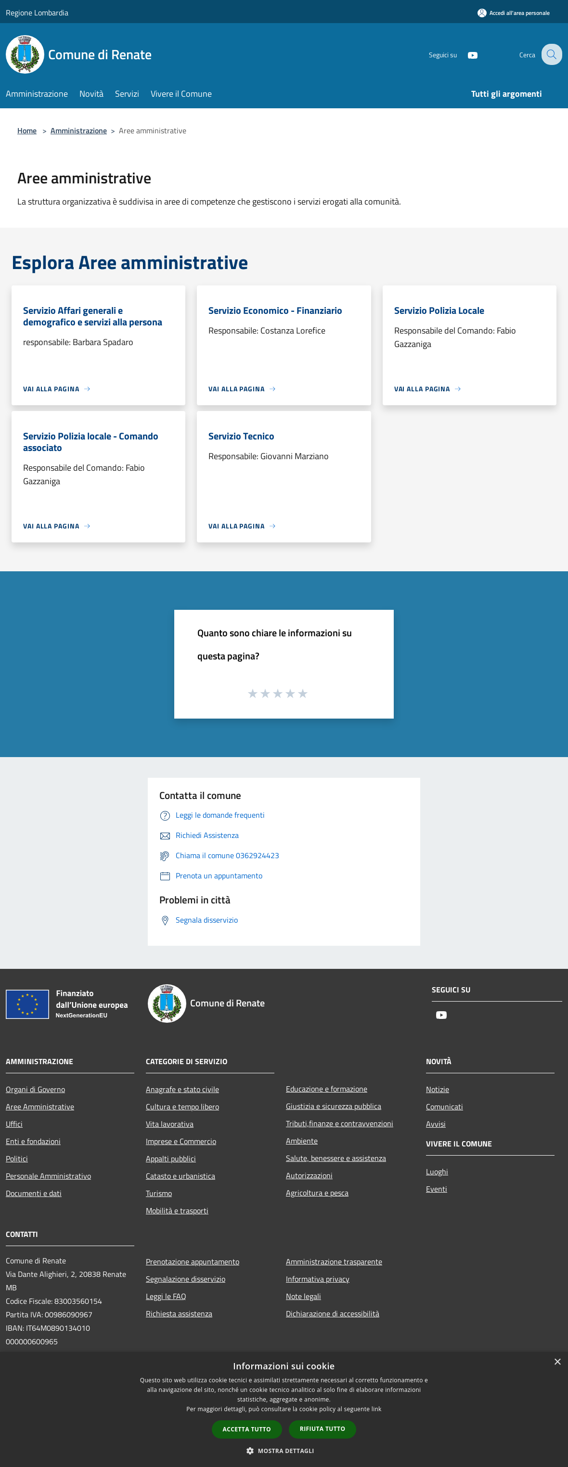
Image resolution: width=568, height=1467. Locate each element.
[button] (284, 1450)
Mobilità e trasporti (177, 1210)
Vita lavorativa (170, 1124)
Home (27, 130)
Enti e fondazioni (33, 1141)
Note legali (303, 1296)
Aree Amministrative (40, 1106)
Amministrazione (79, 130)
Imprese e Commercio (181, 1141)
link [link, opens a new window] (377, 1409)
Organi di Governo (35, 1089)
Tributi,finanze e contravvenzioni (339, 1123)
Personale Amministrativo (48, 1176)
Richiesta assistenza (179, 1313)
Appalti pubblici (171, 1158)
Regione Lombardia (37, 12)
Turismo (159, 1193)
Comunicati (444, 1106)
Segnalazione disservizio (185, 1279)
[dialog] (284, 1409)
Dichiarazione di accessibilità (332, 1313)
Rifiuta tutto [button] (323, 1429)
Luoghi (437, 1171)
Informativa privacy (317, 1279)
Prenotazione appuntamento (192, 1261)
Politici (17, 1158)
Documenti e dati (34, 1193)
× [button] (557, 1362)
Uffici (14, 1124)
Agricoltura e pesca (317, 1192)
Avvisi (436, 1124)
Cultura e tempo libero (182, 1106)
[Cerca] (550, 54)
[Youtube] (465, 54)
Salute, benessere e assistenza (336, 1158)
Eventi (436, 1189)
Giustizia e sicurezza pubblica (333, 1106)
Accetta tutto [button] (247, 1429)
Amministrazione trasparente (334, 1261)
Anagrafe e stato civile (182, 1089)
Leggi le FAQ (166, 1296)
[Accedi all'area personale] (513, 12)
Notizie (437, 1089)
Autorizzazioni (309, 1175)
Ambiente (302, 1140)
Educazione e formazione (326, 1088)
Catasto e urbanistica (180, 1176)
